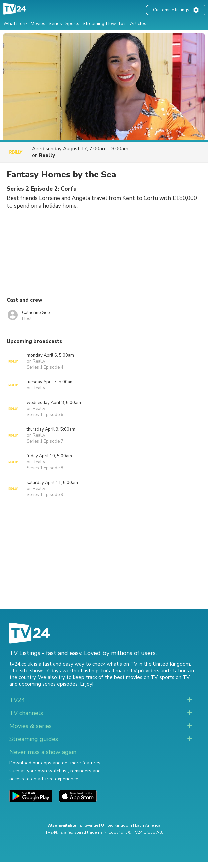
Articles (138, 23)
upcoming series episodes (48, 684)
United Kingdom (116, 825)
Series (55, 23)
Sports (72, 23)
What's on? (15, 23)
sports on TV (175, 677)
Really (47, 155)
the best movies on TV (131, 677)
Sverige (91, 825)
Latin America (147, 825)
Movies (38, 23)
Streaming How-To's (105, 23)
